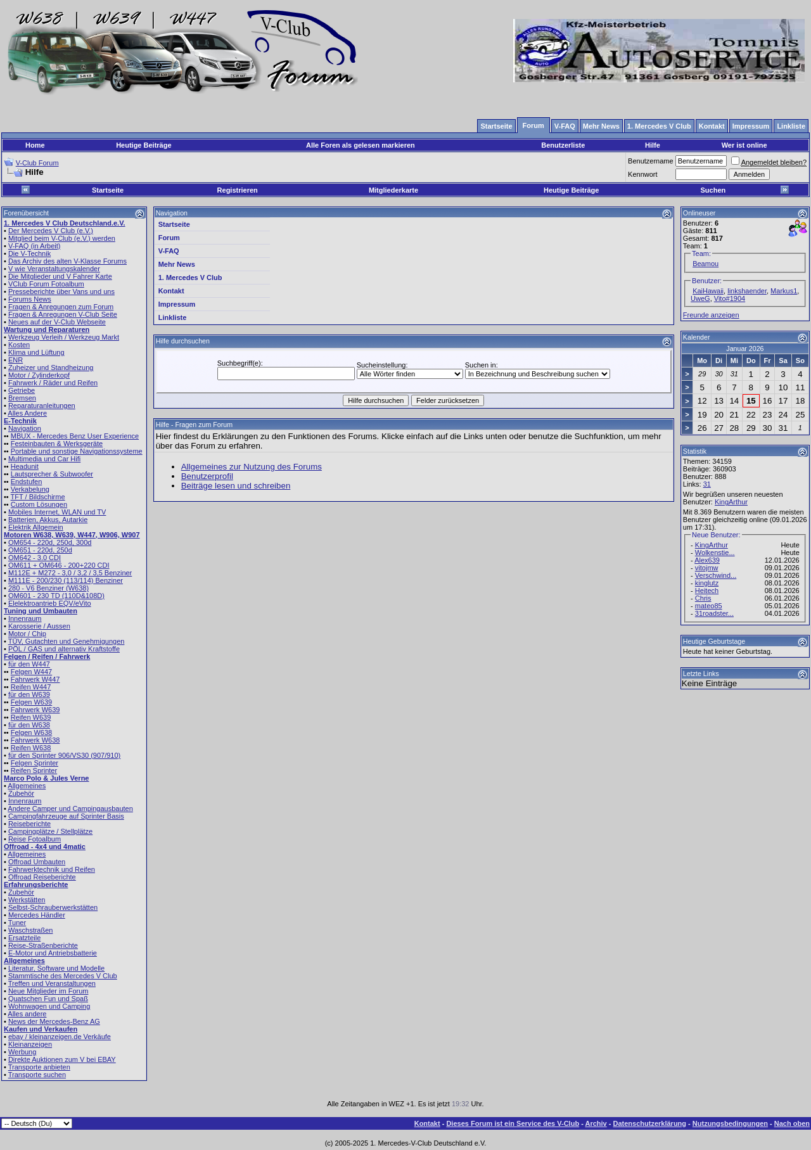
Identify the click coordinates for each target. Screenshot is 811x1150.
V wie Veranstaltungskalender (54, 268)
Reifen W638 (31, 747)
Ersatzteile (24, 938)
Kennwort (642, 174)
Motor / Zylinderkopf (39, 375)
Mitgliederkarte (393, 190)
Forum (169, 237)
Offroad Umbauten (36, 862)
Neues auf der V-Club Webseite (57, 322)
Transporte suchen (37, 1074)
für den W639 (29, 694)
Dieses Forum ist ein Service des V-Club (512, 1123)
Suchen (713, 190)
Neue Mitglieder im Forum (48, 991)
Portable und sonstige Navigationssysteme (77, 451)
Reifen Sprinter (34, 770)
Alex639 (707, 560)
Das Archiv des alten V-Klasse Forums (67, 261)
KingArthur (731, 502)
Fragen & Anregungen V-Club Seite (62, 314)
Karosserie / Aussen (39, 626)
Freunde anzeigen (711, 315)
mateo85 (708, 606)
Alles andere (27, 1014)
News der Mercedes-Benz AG (54, 1021)
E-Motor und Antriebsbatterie (52, 953)
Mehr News (176, 264)
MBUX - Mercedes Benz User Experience (75, 436)
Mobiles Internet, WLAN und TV (57, 512)
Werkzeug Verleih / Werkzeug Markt (63, 337)
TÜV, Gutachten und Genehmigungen (66, 641)
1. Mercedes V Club (190, 277)
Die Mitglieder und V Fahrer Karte (60, 276)
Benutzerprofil (207, 476)
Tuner (17, 922)
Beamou (705, 263)
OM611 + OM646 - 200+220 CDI (59, 565)
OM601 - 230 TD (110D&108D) (56, 595)
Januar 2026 (744, 348)
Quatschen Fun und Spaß (48, 998)
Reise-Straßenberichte (43, 945)
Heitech (706, 590)
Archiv (595, 1123)
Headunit (25, 466)
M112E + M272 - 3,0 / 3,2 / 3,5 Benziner (70, 573)
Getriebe (21, 390)
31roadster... (714, 613)
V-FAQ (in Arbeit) (34, 246)
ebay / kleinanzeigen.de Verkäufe (59, 1036)
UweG (700, 298)
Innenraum (25, 618)
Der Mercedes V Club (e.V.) (50, 230)
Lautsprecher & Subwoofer (52, 474)
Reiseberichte (29, 823)
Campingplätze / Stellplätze (50, 831)
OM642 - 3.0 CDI (34, 557)
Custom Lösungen (39, 504)
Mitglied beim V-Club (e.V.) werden (61, 238)
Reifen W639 (31, 717)
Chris (703, 598)
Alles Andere (27, 413)
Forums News (29, 299)
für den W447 (29, 664)
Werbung (22, 1052)
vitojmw (706, 568)
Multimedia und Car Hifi (44, 459)
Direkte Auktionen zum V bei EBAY (62, 1059)
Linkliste (172, 317)
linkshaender (747, 291)
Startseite (108, 190)
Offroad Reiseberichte (42, 877)
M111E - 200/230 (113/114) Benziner (65, 580)
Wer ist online (744, 145)
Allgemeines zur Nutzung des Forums (251, 466)
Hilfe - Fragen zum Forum (194, 424)
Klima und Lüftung (36, 352)
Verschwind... (715, 575)
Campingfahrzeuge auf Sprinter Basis (66, 816)
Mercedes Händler (36, 915)
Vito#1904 (729, 298)
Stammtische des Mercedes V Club (62, 976)
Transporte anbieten (39, 1067)
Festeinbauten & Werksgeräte (57, 443)
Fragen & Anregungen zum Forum (60, 306)
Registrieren (237, 190)
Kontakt (171, 291)
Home (35, 145)
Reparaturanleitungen (41, 405)
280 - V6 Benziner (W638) (48, 588)
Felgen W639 (31, 702)
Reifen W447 (31, 687)
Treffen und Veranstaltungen (52, 983)
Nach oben (792, 1123)
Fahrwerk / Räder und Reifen (53, 383)
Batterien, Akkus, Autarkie (47, 519)
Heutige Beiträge (143, 145)
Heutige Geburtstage (714, 641)
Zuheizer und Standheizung (51, 367)
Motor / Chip (27, 633)
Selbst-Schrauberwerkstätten (53, 907)
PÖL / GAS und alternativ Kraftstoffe (64, 649)
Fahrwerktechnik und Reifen (51, 869)
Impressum (177, 304)
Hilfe (652, 145)
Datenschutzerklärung (650, 1123)
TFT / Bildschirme (38, 497)
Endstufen (26, 481)
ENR (15, 360)
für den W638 (29, 725)
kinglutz (706, 583)
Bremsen (22, 398)
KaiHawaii (708, 291)
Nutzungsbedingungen (730, 1123)
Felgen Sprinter (34, 763)
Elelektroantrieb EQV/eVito (49, 603)
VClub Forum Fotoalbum (46, 284)
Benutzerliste (563, 145)
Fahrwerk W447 (35, 679)
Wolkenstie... (715, 552)
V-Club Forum (37, 163)
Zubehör (21, 793)
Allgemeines (27, 785)
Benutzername (651, 161)
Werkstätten (27, 900)
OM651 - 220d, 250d (40, 550)
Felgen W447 (31, 671)
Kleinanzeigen (30, 1044)
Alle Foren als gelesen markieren (360, 145)
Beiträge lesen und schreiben (236, 485)
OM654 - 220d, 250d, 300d (49, 542)
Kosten (19, 344)
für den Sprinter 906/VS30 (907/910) (64, 755)
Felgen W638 (31, 732)
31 (707, 484)
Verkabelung (30, 489)
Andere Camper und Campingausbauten (70, 808)
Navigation (24, 428)
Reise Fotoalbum (34, 839)
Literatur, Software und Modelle (56, 968)
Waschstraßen (30, 930)
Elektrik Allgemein (35, 527)
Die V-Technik (29, 253)
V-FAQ (168, 251)
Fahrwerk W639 (35, 709)
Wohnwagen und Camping (49, 1006)
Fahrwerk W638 (35, 740)
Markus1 (783, 291)
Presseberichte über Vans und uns (61, 291)
